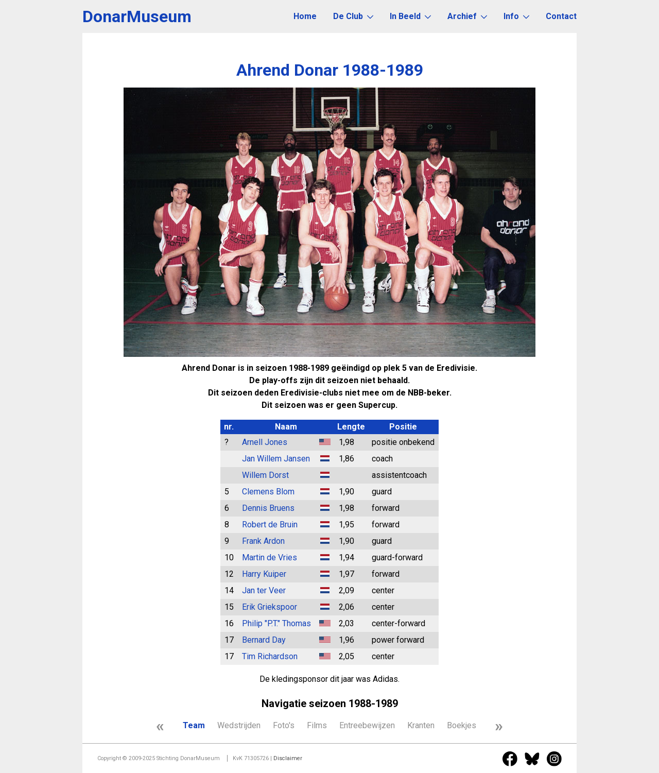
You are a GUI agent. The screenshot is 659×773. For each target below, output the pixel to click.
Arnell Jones (264, 442)
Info (516, 16)
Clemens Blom (268, 491)
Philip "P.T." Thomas (276, 623)
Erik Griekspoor (269, 607)
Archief (467, 16)
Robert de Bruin (270, 524)
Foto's (283, 725)
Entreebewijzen (367, 725)
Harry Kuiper (264, 574)
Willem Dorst (265, 475)
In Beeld (410, 16)
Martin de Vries (269, 557)
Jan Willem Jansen (276, 458)
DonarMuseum (137, 16)
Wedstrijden (239, 725)
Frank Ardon (263, 541)
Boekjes (461, 725)
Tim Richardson (270, 656)
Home (305, 16)
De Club (353, 16)
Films (317, 725)
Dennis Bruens (268, 508)
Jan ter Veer (264, 590)
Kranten (421, 725)
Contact (561, 16)
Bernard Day (264, 640)
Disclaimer (287, 758)
